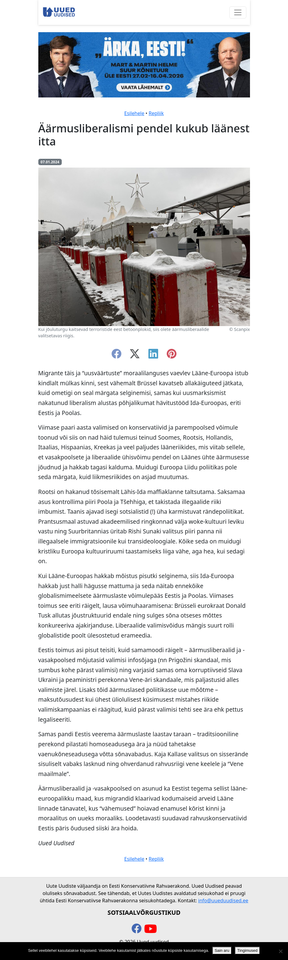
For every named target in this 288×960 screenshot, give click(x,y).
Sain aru (222, 950)
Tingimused (247, 950)
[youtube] (150, 929)
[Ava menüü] (237, 12)
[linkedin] (153, 355)
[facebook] (116, 355)
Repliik (156, 113)
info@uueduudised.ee (223, 900)
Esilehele (134, 113)
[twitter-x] (134, 355)
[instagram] (171, 355)
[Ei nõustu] (280, 951)
